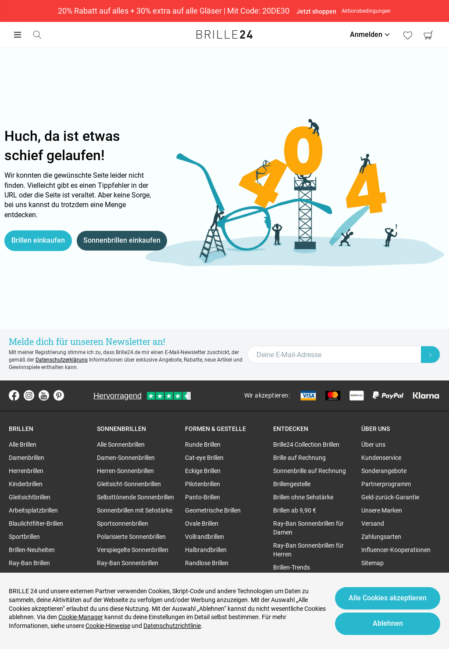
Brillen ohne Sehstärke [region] (303, 497)
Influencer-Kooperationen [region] (396, 549)
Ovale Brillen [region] (201, 523)
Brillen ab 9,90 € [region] (294, 510)
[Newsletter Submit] (430, 354)
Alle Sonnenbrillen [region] (121, 444)
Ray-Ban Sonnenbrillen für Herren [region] (308, 550)
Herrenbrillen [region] (26, 470)
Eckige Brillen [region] (203, 470)
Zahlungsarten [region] (381, 536)
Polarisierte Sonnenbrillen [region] (131, 536)
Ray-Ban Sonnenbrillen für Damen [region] (308, 528)
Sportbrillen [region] (24, 536)
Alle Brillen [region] (22, 444)
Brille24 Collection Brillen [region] (306, 444)
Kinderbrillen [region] (26, 484)
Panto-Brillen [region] (202, 497)
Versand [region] (372, 523)
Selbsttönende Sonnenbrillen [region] (135, 497)
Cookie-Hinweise (108, 625)
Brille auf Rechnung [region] (299, 457)
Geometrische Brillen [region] (213, 510)
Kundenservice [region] (381, 457)
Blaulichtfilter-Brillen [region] (36, 523)
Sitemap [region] (372, 563)
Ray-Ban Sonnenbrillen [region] (127, 563)
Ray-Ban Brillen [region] (29, 563)
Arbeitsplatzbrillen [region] (33, 510)
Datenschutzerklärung (62, 360)
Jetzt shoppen (317, 11)
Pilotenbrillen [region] (202, 484)
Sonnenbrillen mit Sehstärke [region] (134, 510)
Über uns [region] (373, 444)
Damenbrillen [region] (26, 457)
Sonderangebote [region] (383, 470)
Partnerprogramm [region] (386, 484)
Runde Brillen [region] (203, 444)
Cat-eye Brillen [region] (204, 457)
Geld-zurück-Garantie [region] (390, 497)
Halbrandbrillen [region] (206, 549)
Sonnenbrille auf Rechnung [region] (309, 470)
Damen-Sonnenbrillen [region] (126, 457)
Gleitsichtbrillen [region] (29, 497)
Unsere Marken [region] (381, 510)
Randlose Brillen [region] (206, 563)
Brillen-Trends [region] (291, 567)
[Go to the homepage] (224, 34)
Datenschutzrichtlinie (172, 625)
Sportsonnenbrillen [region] (122, 523)
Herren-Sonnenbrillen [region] (125, 470)
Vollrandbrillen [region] (204, 536)
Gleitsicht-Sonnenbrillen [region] (129, 484)
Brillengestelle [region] (291, 484)
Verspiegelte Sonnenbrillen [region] (132, 549)
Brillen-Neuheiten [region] (32, 549)
